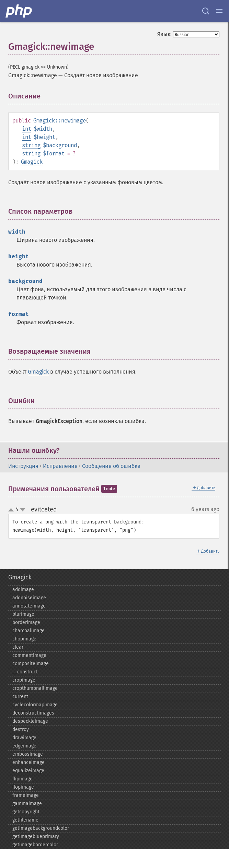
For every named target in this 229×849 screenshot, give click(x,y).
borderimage (26, 622)
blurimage (23, 614)
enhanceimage (28, 762)
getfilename (25, 820)
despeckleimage (30, 721)
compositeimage (30, 664)
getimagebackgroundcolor (40, 828)
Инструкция (23, 466)
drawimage (24, 738)
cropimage (23, 680)
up (12, 510)
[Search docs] (206, 11)
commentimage (29, 655)
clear (17, 647)
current (20, 696)
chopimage (24, 639)
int (26, 129)
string (31, 145)
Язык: (164, 34)
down (22, 509)
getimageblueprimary (35, 836)
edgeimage (24, 746)
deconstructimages (33, 713)
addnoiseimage (29, 598)
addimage (23, 589)
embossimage (27, 754)
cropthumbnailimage (35, 688)
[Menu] (219, 11)
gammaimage (27, 803)
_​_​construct (25, 672)
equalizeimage (28, 771)
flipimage (22, 779)
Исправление (60, 466)
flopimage (23, 787)
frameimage (25, 795)
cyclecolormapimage (35, 705)
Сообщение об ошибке (111, 466)
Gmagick (32, 161)
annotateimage (29, 606)
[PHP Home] (19, 11)
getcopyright (25, 812)
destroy (20, 729)
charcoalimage (28, 631)
